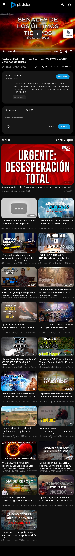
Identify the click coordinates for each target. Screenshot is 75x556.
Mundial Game (13, 75)
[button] (69, 4)
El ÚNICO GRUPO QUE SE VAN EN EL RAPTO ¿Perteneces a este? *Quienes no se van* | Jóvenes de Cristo (55, 329)
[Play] (3, 51)
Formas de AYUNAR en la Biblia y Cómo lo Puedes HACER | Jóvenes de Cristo (55, 362)
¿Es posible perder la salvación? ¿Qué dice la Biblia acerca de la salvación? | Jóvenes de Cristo (55, 396)
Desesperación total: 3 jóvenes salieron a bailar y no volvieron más (36, 187)
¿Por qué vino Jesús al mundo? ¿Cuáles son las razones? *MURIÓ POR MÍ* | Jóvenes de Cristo (19, 396)
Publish (64, 126)
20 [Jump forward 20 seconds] (61, 51)
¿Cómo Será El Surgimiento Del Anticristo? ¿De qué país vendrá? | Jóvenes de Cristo (18, 535)
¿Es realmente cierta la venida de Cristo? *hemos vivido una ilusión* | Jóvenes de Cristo (55, 223)
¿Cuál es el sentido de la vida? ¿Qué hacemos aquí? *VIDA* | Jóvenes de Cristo (17, 431)
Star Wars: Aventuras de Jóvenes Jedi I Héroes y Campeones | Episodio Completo (18, 223)
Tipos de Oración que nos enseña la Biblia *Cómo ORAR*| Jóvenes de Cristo (17, 327)
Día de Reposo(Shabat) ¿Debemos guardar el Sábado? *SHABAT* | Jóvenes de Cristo (17, 500)
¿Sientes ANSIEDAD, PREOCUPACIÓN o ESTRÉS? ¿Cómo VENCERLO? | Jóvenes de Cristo (55, 431)
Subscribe (62, 76)
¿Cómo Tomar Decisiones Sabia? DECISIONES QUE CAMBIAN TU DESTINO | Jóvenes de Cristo (18, 362)
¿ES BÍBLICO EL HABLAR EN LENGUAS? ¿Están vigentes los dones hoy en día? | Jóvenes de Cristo (55, 260)
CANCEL (51, 126)
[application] (37, 34)
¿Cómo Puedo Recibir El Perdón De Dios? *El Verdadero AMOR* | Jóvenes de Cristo (54, 292)
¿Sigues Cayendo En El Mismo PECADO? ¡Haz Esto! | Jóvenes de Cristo (55, 500)
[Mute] (66, 51)
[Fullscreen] (71, 51)
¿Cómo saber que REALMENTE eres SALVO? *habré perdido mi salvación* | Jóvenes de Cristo (54, 465)
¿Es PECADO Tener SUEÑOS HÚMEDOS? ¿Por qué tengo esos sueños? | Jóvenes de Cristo (18, 292)
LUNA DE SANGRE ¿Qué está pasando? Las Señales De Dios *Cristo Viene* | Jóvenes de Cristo (17, 467)
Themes (68, 33)
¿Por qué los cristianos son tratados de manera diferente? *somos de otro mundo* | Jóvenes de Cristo (17, 260)
